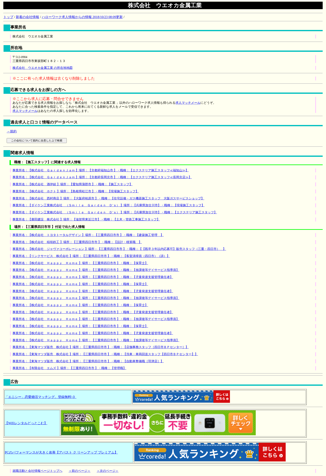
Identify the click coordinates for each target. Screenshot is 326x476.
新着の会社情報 (27, 17)
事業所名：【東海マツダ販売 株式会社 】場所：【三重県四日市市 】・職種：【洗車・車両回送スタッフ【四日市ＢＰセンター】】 (105, 354)
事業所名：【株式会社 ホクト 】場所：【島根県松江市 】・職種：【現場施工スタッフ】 (75, 191)
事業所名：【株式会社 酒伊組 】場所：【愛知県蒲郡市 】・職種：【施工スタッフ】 (72, 184)
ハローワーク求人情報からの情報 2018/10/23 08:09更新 (82, 17)
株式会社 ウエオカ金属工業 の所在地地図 (42, 67)
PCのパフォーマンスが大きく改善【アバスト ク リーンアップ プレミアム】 (61, 452)
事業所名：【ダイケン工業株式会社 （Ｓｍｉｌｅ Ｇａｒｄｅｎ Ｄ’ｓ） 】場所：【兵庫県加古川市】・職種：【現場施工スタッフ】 (108, 205)
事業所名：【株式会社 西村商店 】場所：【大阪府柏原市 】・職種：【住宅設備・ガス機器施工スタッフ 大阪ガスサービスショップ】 (108, 198)
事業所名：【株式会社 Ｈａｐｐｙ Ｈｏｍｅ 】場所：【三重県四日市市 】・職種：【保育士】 (80, 263)
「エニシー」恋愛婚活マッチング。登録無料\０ (40, 397)
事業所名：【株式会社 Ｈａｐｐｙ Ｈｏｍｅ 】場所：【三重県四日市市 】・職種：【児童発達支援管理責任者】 (92, 277)
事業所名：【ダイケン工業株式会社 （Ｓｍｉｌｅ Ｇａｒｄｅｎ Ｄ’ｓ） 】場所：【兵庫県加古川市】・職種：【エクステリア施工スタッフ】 (114, 212)
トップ (8, 17)
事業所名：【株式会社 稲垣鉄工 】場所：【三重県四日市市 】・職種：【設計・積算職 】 (77, 242)
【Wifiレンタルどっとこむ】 (26, 423)
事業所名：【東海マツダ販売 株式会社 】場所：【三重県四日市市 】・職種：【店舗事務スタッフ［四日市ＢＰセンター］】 (100, 347)
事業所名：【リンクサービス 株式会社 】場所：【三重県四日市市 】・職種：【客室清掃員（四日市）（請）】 (91, 256)
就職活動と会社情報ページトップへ (37, 470)
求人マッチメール (187, 102)
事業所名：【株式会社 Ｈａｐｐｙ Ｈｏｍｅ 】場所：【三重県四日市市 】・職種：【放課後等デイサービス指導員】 (95, 270)
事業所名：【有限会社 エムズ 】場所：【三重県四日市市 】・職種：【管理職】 (69, 368)
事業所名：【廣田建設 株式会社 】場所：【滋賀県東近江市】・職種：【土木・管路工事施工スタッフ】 (86, 219)
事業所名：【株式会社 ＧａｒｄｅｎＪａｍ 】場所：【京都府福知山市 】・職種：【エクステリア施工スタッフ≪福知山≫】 (100, 170)
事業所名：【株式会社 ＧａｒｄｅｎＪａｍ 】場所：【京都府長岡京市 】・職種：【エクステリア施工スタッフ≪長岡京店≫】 (102, 177)
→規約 (12, 131)
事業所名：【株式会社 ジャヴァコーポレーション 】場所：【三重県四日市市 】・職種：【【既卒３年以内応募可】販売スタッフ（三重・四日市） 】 (119, 249)
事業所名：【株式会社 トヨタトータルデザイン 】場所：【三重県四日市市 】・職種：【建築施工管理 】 (88, 235)
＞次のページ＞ (108, 470)
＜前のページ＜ (79, 470)
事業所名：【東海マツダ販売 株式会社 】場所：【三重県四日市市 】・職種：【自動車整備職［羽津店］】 (88, 361)
